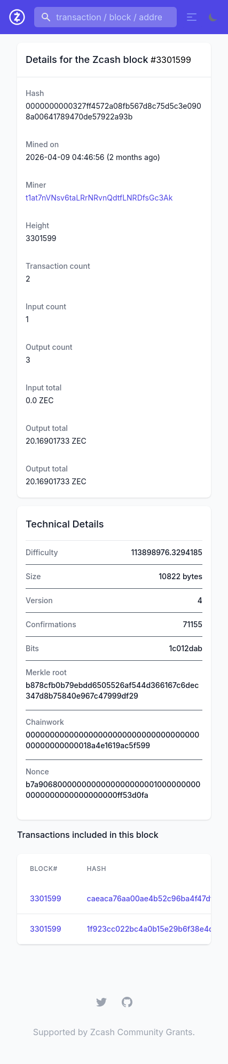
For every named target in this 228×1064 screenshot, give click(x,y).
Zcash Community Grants (141, 1032)
